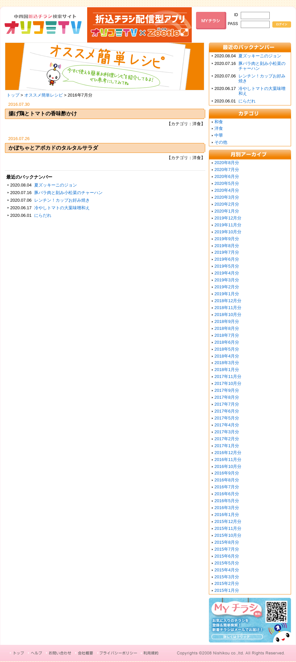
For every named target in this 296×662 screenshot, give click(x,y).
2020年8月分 (226, 162)
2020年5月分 (226, 183)
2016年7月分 (226, 486)
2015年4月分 (226, 569)
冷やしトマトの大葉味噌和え (62, 207)
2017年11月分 (227, 376)
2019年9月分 (226, 238)
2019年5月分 (226, 266)
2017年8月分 (226, 397)
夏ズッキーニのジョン (55, 185)
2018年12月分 (227, 300)
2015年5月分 (226, 563)
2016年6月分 (226, 493)
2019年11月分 (227, 224)
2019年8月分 (226, 245)
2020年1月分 (226, 211)
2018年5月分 (226, 349)
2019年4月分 (226, 273)
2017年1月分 (226, 445)
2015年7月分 (226, 549)
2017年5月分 (226, 418)
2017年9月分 (226, 390)
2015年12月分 (227, 521)
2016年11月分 (227, 459)
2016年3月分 (226, 507)
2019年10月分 (227, 231)
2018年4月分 (226, 356)
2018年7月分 (226, 335)
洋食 (218, 128)
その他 (220, 142)
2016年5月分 (226, 500)
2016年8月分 (226, 479)
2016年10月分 (227, 466)
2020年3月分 (226, 197)
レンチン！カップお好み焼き (62, 200)
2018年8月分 (226, 328)
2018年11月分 (227, 307)
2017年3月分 (226, 431)
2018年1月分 (226, 369)
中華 (218, 135)
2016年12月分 (227, 452)
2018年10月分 (227, 314)
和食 (218, 121)
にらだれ (42, 215)
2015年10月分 (227, 535)
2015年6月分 (226, 556)
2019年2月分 (226, 286)
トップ (13, 95)
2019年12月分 (227, 218)
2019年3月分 (226, 279)
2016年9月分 (226, 473)
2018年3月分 (226, 362)
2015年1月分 (226, 590)
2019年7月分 (226, 252)
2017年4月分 (226, 424)
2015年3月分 (226, 576)
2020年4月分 (226, 190)
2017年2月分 (226, 438)
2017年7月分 (226, 404)
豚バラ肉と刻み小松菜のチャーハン (68, 192)
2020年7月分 (226, 169)
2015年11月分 (227, 528)
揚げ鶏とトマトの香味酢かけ (43, 113)
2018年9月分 (226, 321)
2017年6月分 (226, 411)
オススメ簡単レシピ (43, 95)
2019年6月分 (226, 259)
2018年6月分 (226, 342)
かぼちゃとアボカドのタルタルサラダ (53, 148)
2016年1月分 (226, 514)
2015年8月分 (226, 542)
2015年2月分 (226, 583)
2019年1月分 (226, 293)
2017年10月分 (227, 383)
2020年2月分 (226, 204)
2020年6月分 (226, 176)
